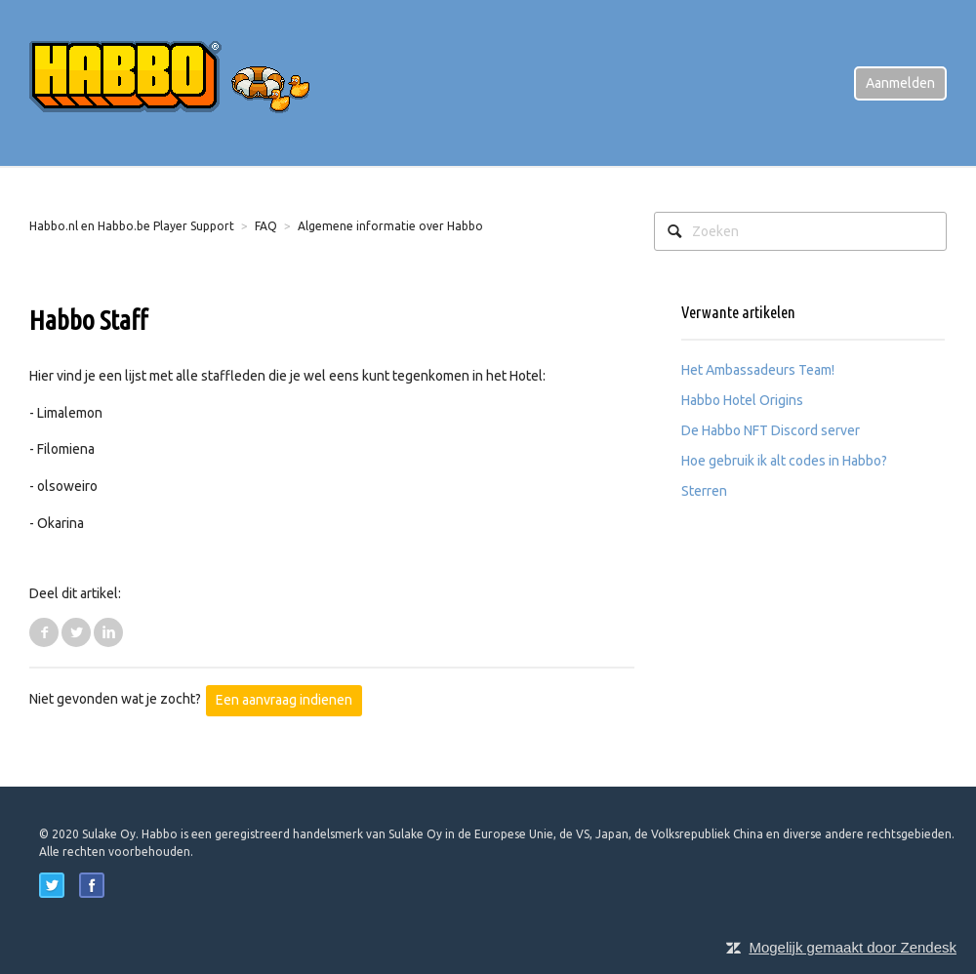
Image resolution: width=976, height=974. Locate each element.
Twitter (76, 632)
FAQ (266, 226)
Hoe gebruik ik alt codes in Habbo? (784, 460)
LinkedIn (108, 632)
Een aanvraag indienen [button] (284, 700)
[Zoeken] (800, 231)
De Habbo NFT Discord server (770, 430)
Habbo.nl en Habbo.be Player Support (131, 226)
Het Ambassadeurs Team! (757, 370)
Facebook (44, 632)
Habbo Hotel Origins (742, 400)
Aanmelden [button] (900, 83)
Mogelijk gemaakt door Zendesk (852, 947)
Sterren (704, 491)
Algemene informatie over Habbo (390, 226)
